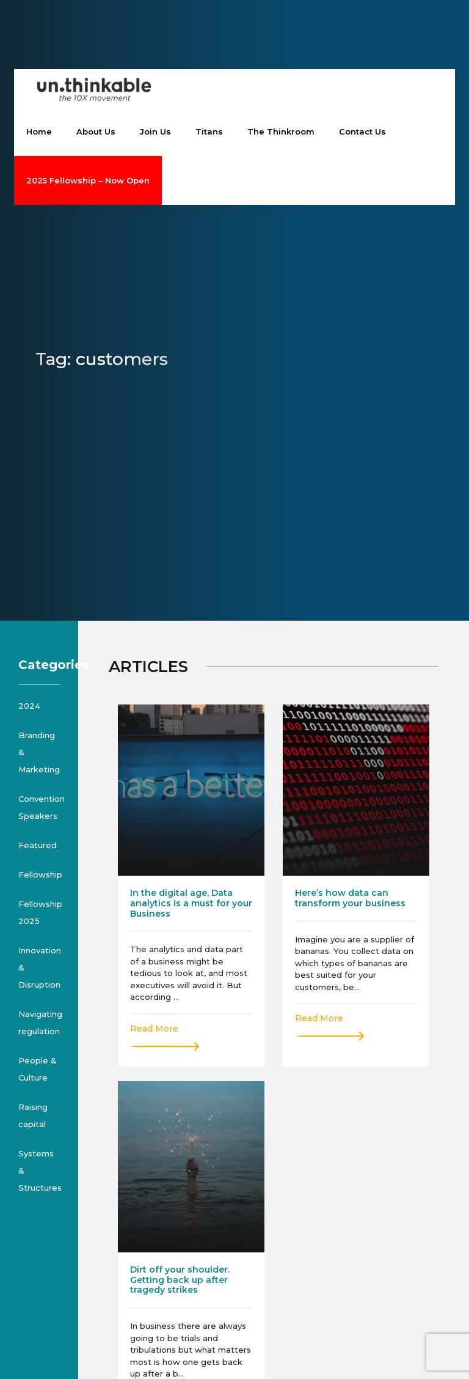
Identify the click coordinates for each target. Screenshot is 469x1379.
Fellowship (40, 874)
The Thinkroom (280, 131)
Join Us (155, 131)
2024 (29, 706)
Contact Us (362, 131)
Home (39, 131)
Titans (209, 131)
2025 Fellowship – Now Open (88, 180)
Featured (37, 845)
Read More (154, 1028)
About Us (95, 131)
